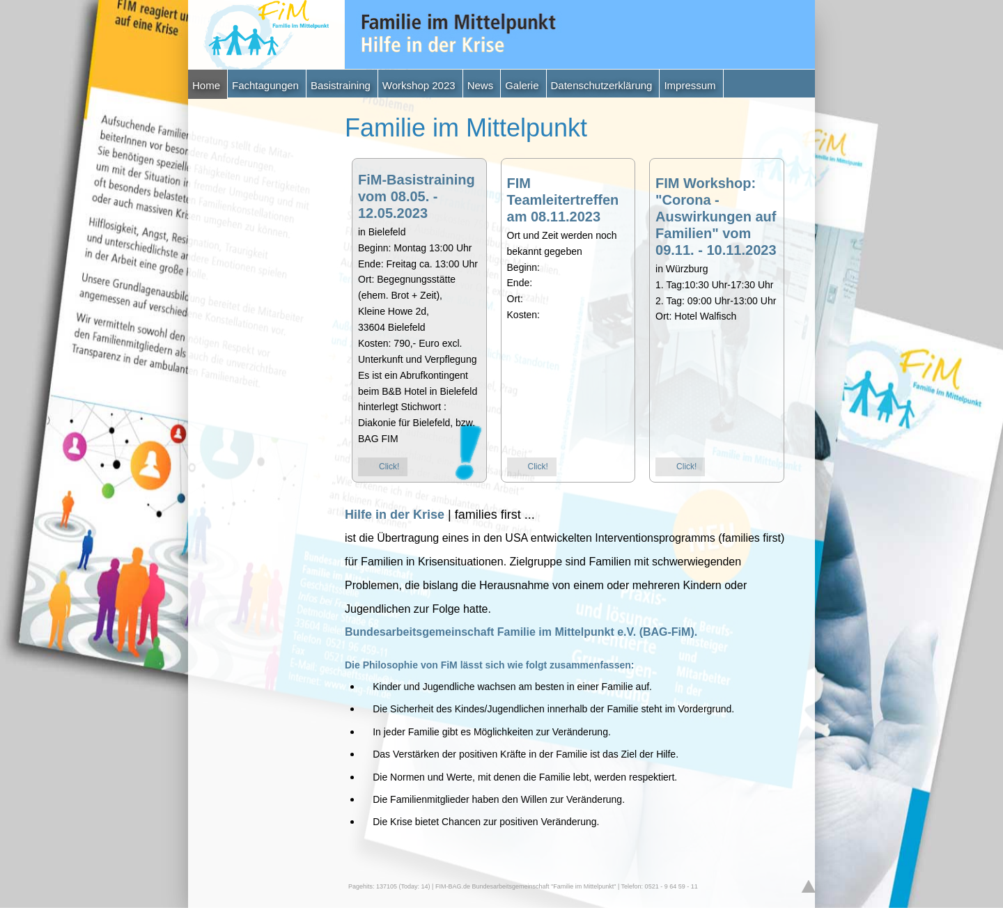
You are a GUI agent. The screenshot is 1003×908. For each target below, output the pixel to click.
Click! (389, 466)
